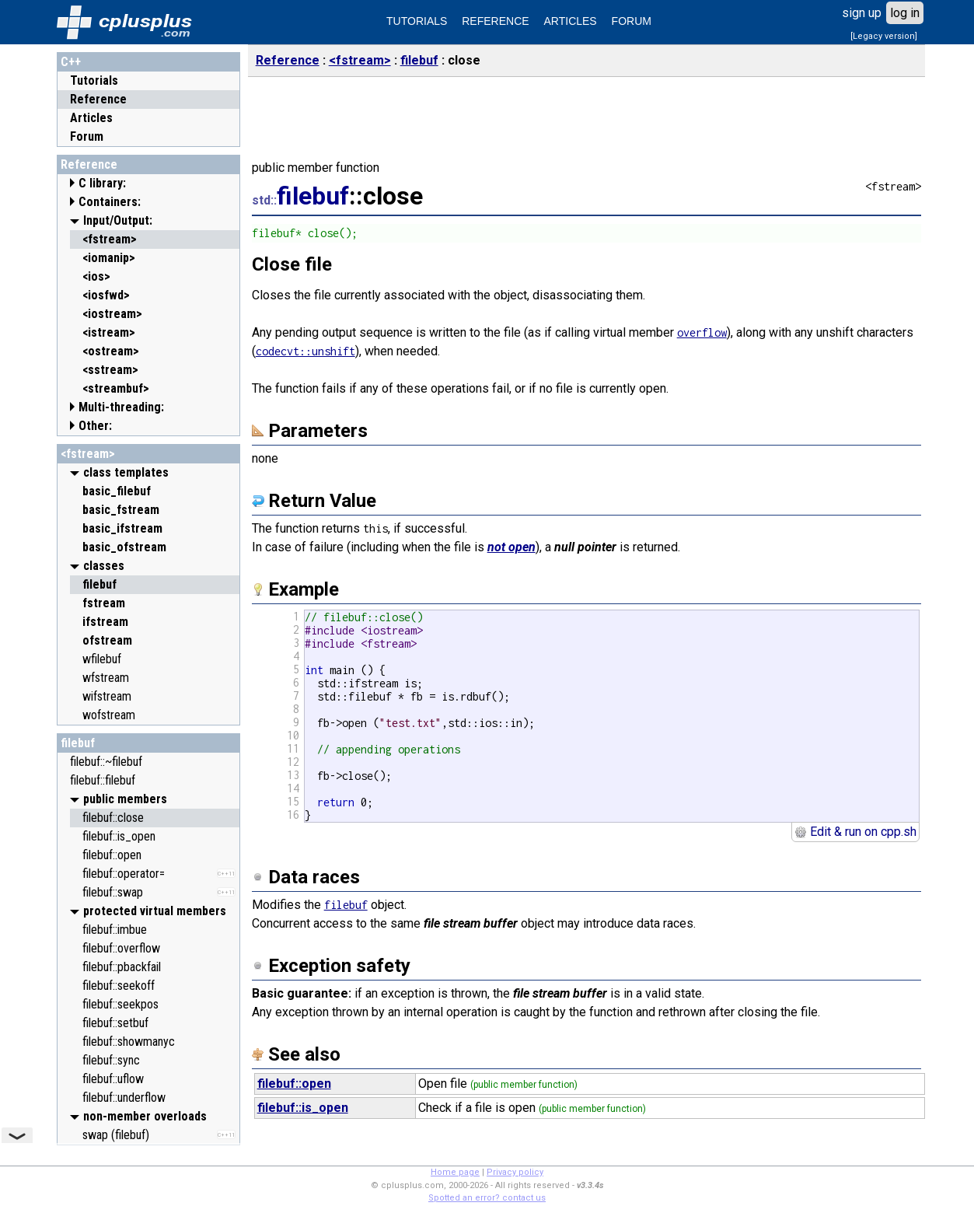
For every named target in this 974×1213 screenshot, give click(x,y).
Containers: (110, 201)
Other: (95, 425)
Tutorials (94, 80)
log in (905, 12)
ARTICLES (570, 21)
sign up (861, 12)
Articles (91, 117)
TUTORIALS (416, 21)
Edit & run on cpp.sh (855, 831)
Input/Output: (117, 220)
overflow (702, 332)
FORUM (631, 21)
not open (511, 547)
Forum (86, 136)
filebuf (78, 743)
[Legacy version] (883, 36)
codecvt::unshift (305, 351)
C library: (102, 183)
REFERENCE (495, 21)
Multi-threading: (121, 407)
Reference (98, 99)
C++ (71, 61)
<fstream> (88, 453)
